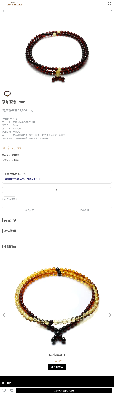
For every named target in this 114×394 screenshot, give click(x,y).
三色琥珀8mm (91, 285)
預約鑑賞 (44, 319)
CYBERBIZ (64, 382)
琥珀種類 (16, 319)
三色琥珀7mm (57, 285)
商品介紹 (29, 210)
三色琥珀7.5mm (22, 285)
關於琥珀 (6, 319)
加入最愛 (9, 198)
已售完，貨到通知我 (64, 390)
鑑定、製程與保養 (30, 319)
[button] (110, 280)
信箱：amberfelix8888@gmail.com (19, 340)
